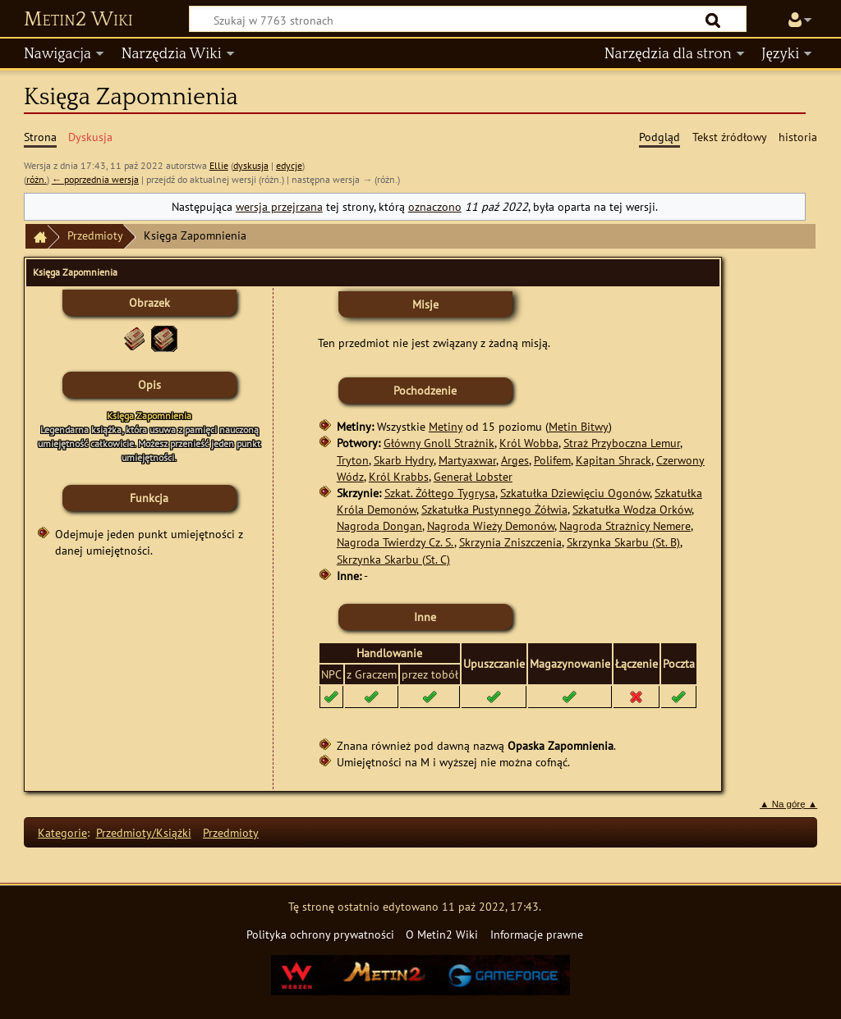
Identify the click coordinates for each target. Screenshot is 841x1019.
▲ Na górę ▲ (788, 804)
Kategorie (62, 832)
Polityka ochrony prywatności (320, 934)
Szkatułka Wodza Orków (632, 509)
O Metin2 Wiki (442, 934)
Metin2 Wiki (78, 19)
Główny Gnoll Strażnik (439, 442)
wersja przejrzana (279, 206)
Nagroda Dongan (379, 525)
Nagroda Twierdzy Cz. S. (395, 542)
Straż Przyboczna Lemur (621, 442)
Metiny (445, 426)
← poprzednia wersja (95, 179)
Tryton (353, 460)
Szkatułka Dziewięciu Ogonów (575, 492)
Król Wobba (528, 442)
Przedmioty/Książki (143, 832)
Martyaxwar (467, 460)
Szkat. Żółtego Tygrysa (439, 492)
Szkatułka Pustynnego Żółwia (494, 509)
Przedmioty (95, 235)
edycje (289, 165)
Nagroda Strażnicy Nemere (625, 525)
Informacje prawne (536, 934)
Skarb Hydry (404, 460)
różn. (36, 179)
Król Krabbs (399, 476)
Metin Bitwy (579, 426)
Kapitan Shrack (613, 460)
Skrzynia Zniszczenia (510, 542)
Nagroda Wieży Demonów (490, 525)
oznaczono (435, 206)
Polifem (552, 460)
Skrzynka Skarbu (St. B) (623, 542)
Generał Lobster (473, 476)
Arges (515, 460)
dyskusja (251, 165)
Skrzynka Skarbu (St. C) (393, 559)
